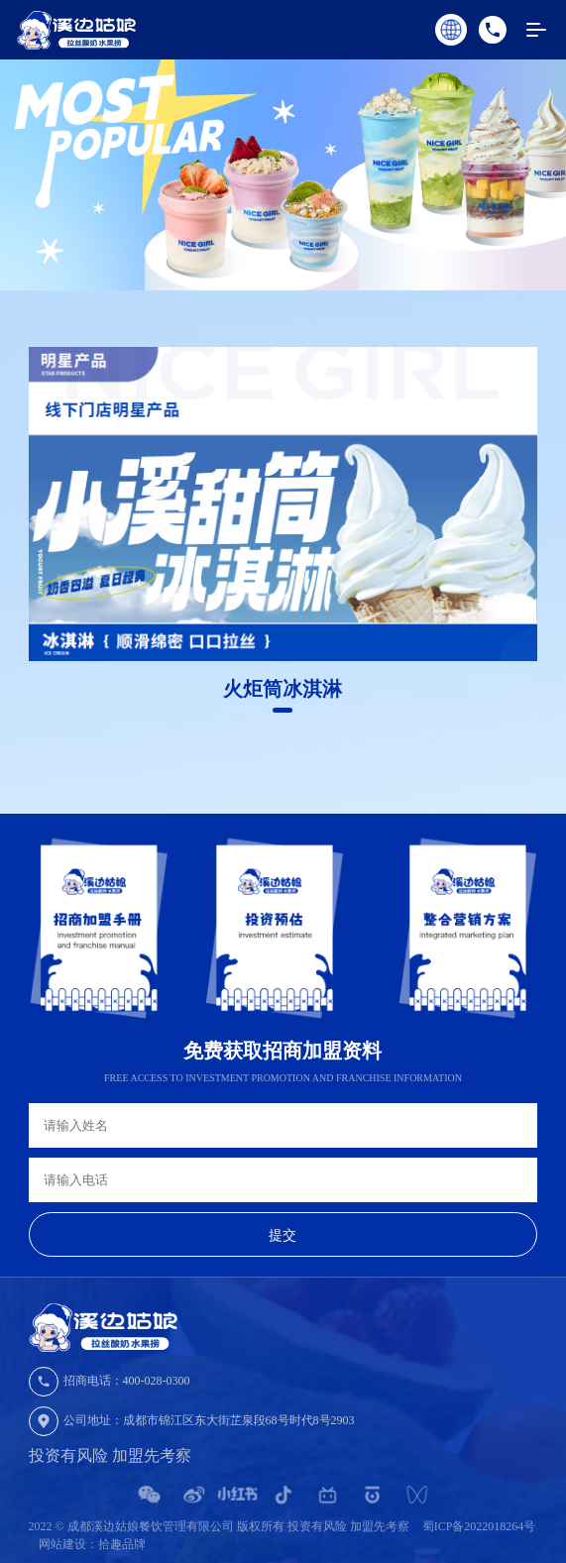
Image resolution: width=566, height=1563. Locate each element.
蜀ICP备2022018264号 (479, 1526)
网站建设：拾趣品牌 (92, 1544)
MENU (546, 30)
